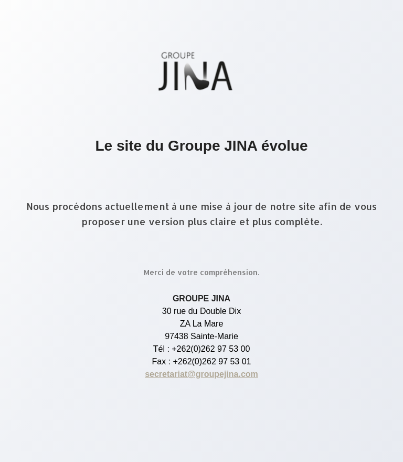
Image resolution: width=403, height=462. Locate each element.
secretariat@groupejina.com (201, 374)
